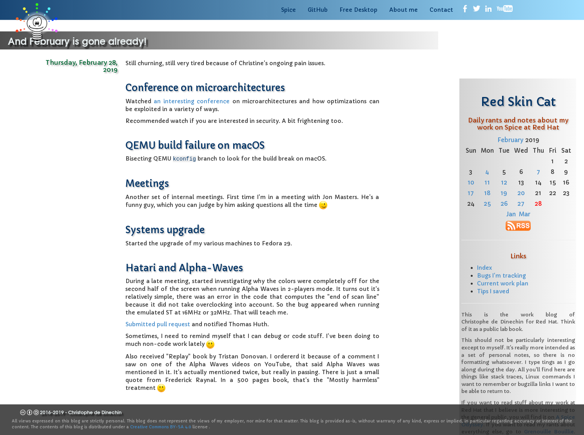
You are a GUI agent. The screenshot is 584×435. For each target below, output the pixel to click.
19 (504, 193)
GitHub (318, 9)
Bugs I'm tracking (501, 275)
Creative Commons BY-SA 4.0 (160, 427)
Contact (441, 9)
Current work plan (502, 283)
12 (504, 182)
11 (487, 182)
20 (521, 193)
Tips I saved (493, 291)
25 (487, 203)
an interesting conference (192, 101)
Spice (288, 9)
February (510, 140)
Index (484, 267)
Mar (524, 214)
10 (471, 182)
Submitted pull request (157, 323)
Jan (511, 214)
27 (520, 203)
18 (487, 193)
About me (403, 9)
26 (504, 203)
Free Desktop (358, 9)
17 (471, 193)
